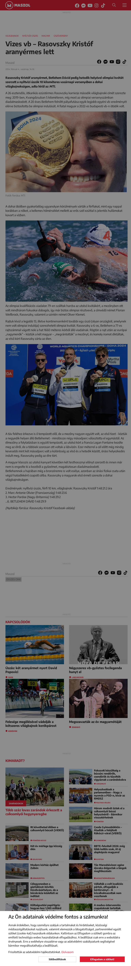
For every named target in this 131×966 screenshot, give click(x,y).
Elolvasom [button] (67, 952)
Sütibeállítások (57, 959)
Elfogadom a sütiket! (102, 959)
